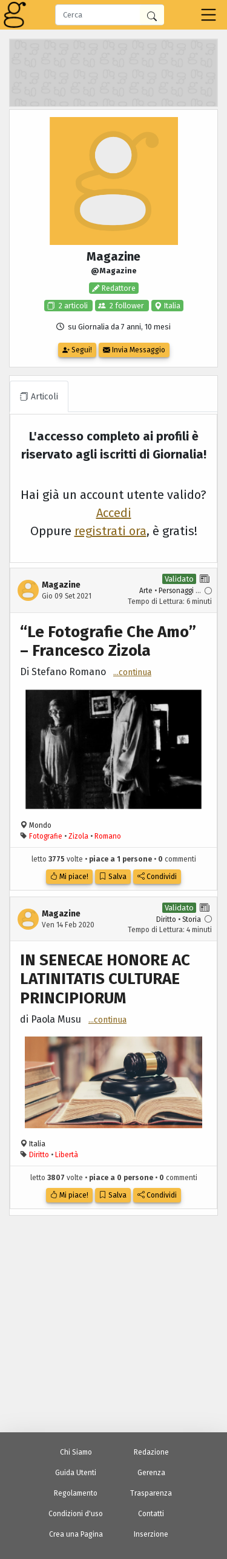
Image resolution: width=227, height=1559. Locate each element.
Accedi (113, 513)
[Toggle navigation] (208, 14)
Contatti (151, 1514)
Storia (191, 919)
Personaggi (176, 590)
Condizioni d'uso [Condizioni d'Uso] (75, 1514)
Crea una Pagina (76, 1534)
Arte (146, 590)
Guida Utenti (75, 1473)
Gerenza (151, 1473)
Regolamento (75, 1493)
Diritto (166, 919)
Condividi (157, 876)
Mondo (40, 825)
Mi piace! (69, 876)
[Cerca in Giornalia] (152, 15)
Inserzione (151, 1534)
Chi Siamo (76, 1452)
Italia (171, 305)
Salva (113, 876)
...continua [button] (132, 672)
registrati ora (110, 531)
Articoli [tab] (39, 397)
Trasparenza (151, 1493)
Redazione (151, 1452)
